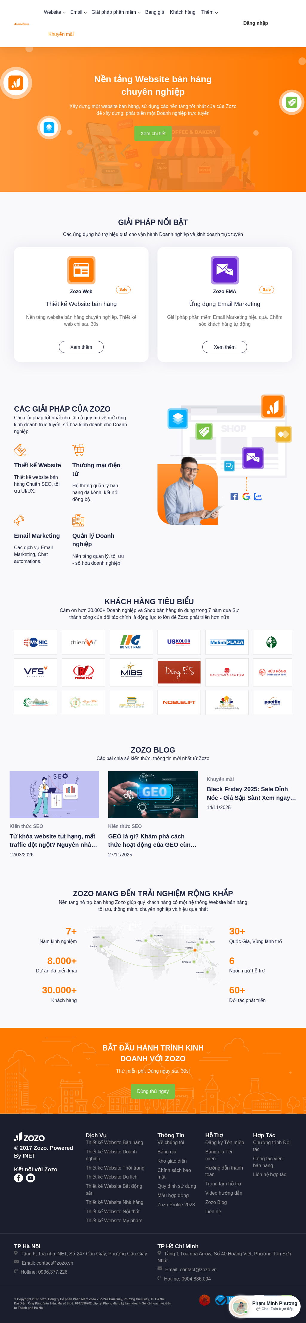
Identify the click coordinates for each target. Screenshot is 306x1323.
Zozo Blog (153, 750)
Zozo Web (81, 291)
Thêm (209, 12)
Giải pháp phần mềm (115, 12)
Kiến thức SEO (26, 826)
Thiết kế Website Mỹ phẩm (114, 1220)
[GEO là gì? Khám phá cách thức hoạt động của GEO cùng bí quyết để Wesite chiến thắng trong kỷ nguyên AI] (153, 794)
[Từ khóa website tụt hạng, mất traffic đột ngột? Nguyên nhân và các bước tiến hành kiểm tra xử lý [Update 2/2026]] (54, 794)
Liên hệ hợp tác (269, 1174)
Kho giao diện (172, 1161)
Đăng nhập (255, 23)
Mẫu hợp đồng (173, 1195)
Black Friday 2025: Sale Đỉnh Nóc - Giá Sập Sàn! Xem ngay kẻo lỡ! (248, 798)
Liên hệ (213, 1211)
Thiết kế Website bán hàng (81, 304)
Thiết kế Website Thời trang (115, 1167)
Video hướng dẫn (223, 1193)
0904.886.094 (196, 1278)
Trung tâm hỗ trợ (223, 1183)
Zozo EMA (224, 291)
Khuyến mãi (61, 34)
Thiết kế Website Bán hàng (114, 1142)
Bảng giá (154, 12)
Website (54, 12)
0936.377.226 (53, 1272)
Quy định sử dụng (176, 1186)
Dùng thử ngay (153, 1091)
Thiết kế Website (37, 465)
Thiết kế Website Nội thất (113, 1211)
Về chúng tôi (170, 1142)
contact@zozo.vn (54, 1263)
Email (77, 12)
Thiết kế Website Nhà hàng (114, 1202)
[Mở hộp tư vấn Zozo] (265, 1306)
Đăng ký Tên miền (224, 1142)
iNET (29, 1156)
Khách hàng (182, 12)
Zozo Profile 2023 (176, 1204)
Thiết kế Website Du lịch (111, 1176)
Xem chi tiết (153, 133)
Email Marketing (37, 535)
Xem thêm (81, 347)
